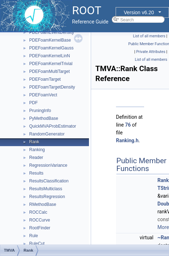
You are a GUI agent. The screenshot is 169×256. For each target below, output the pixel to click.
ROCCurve (39, 220)
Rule (33, 235)
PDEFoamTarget (45, 79)
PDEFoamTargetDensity (52, 87)
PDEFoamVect (43, 94)
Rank (34, 141)
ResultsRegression (47, 196)
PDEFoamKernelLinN (49, 55)
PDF (33, 102)
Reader (36, 157)
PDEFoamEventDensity (51, 32)
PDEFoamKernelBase (50, 40)
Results (36, 173)
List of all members (149, 36)
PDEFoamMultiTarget (49, 71)
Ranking (37, 149)
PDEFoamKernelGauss (51, 48)
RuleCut (36, 243)
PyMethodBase (43, 118)
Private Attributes (150, 51)
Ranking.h (127, 140)
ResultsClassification (49, 180)
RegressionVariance (48, 165)
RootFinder (39, 227)
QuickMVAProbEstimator (52, 126)
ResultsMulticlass (45, 188)
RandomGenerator (46, 134)
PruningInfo (40, 110)
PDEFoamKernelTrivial (51, 63)
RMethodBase (42, 204)
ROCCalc (38, 212)
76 (128, 125)
